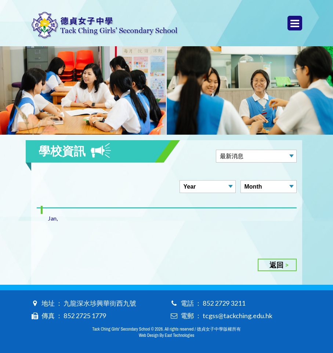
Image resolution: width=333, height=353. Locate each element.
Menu (294, 23)
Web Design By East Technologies (166, 335)
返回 (276, 265)
